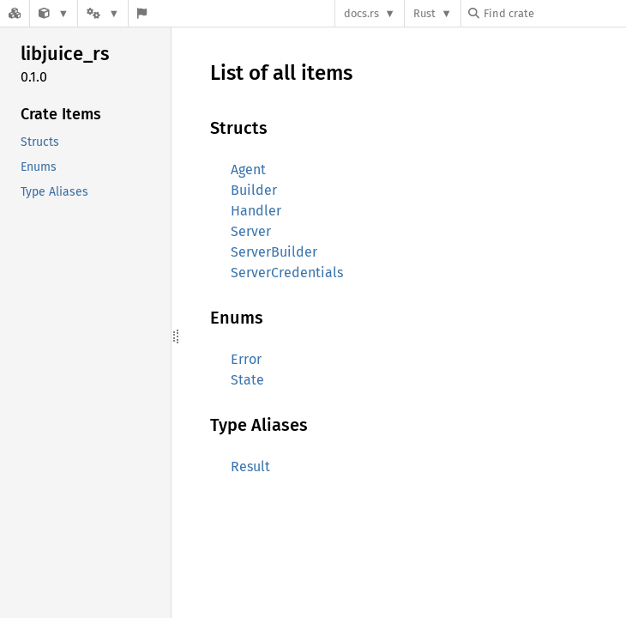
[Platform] (103, 13)
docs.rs (361, 13)
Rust (424, 13)
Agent (248, 169)
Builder (254, 190)
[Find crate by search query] (554, 13)
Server (251, 231)
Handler (256, 211)
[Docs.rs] (14, 13)
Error (246, 359)
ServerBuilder (274, 252)
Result (250, 466)
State (247, 380)
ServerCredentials (287, 272)
